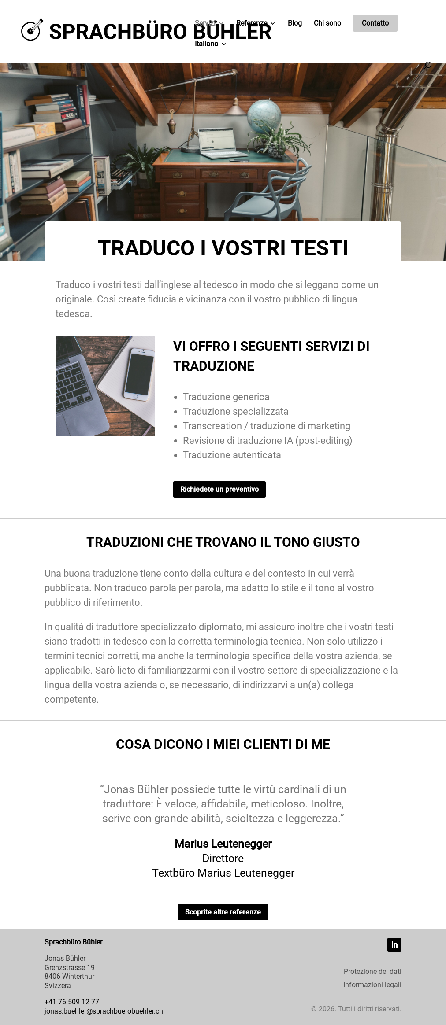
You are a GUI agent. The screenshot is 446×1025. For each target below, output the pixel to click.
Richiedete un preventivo (219, 489)
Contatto (375, 23)
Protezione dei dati (372, 972)
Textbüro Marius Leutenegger (223, 875)
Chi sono (327, 23)
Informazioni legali (372, 985)
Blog (295, 23)
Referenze (251, 23)
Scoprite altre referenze (223, 912)
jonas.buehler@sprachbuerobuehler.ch (104, 1011)
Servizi (205, 23)
